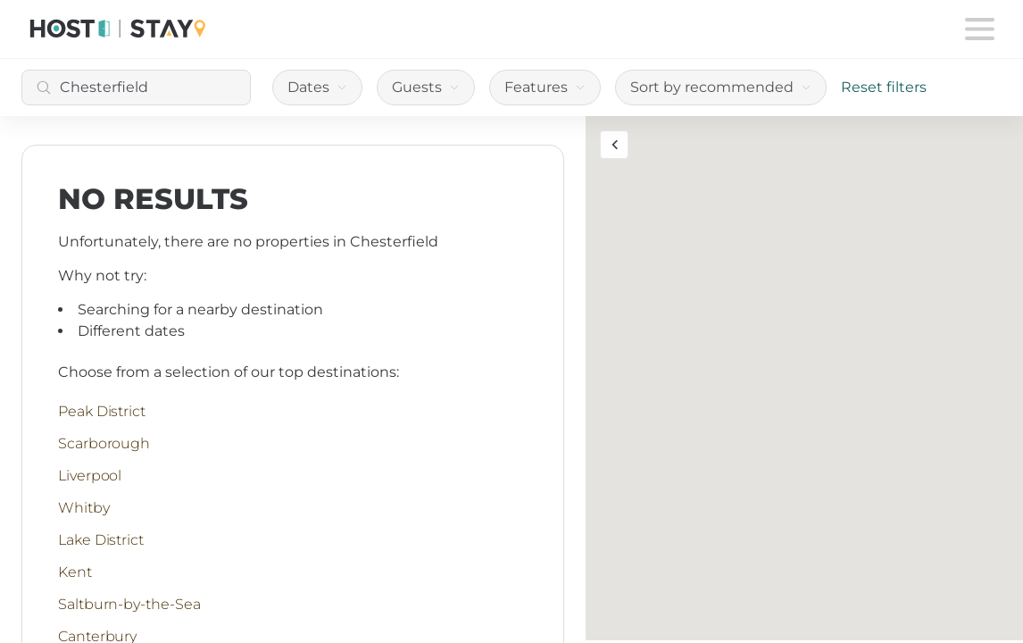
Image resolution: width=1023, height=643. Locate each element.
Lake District (101, 539)
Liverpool (89, 475)
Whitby (84, 507)
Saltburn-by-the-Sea (129, 604)
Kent (75, 572)
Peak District (102, 411)
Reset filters (884, 87)
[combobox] (136, 87)
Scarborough (104, 443)
